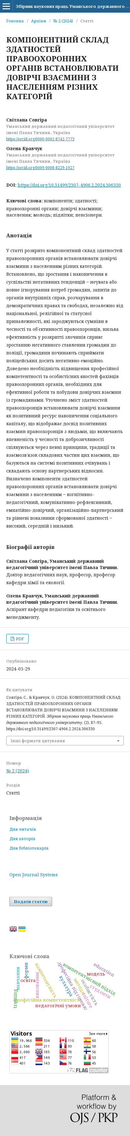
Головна (15, 21)
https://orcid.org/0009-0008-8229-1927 (40, 167)
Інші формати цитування (38, 740)
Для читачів (22, 829)
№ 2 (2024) (63, 21)
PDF (19, 638)
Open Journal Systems (33, 875)
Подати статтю (31, 901)
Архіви (38, 21)
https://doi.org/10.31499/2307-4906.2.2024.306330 (69, 185)
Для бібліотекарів (29, 848)
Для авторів (22, 838)
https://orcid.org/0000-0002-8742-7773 (40, 139)
